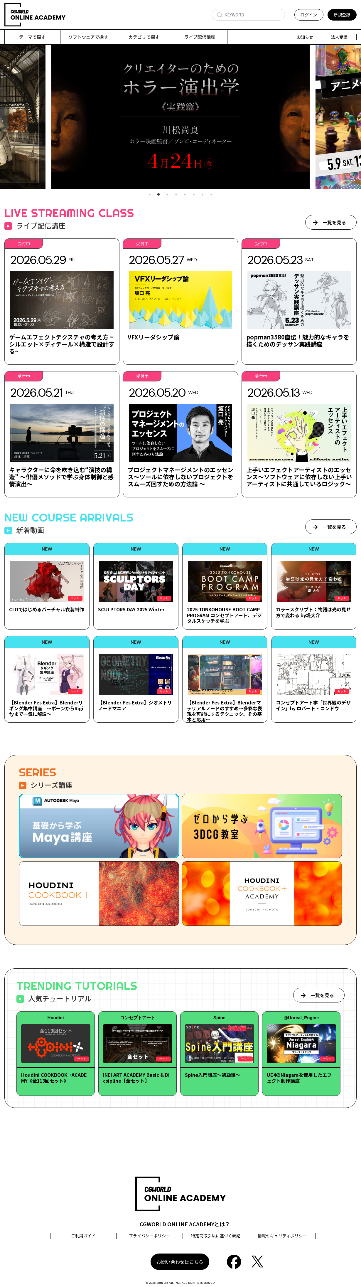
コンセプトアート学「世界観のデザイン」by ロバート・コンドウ (313, 705)
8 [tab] (211, 195)
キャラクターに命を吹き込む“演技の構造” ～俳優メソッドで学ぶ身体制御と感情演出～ (61, 476)
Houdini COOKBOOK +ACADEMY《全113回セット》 (54, 1077)
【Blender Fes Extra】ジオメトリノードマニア (135, 705)
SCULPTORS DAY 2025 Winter (131, 609)
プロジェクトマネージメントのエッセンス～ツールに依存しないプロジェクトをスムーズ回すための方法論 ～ (180, 476)
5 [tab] (185, 195)
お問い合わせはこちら (179, 1261)
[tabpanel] (180, 116)
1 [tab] (150, 195)
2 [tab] (158, 195)
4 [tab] (176, 195)
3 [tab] (167, 195)
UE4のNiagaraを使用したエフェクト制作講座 (299, 1077)
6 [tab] (194, 195)
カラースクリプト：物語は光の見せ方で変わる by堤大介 (313, 612)
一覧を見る (334, 222)
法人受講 (339, 37)
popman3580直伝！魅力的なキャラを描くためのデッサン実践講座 (297, 340)
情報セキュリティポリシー (282, 1236)
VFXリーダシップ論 (153, 337)
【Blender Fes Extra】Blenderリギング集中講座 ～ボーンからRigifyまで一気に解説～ (46, 708)
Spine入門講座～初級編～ (212, 1074)
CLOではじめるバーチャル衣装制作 (46, 609)
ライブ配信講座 (199, 37)
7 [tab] (202, 195)
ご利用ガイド (83, 1236)
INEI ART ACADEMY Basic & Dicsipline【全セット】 (136, 1077)
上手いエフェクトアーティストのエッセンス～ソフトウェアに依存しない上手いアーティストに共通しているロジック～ (299, 476)
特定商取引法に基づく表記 (215, 1236)
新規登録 (342, 15)
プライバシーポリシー (149, 1236)
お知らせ (305, 37)
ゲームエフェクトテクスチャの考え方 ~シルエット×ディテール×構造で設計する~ (61, 344)
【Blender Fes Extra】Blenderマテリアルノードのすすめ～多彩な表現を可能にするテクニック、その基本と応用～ (224, 711)
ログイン (309, 15)
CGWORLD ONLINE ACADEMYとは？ (185, 1224)
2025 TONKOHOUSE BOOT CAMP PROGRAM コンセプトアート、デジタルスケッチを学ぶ (224, 615)
